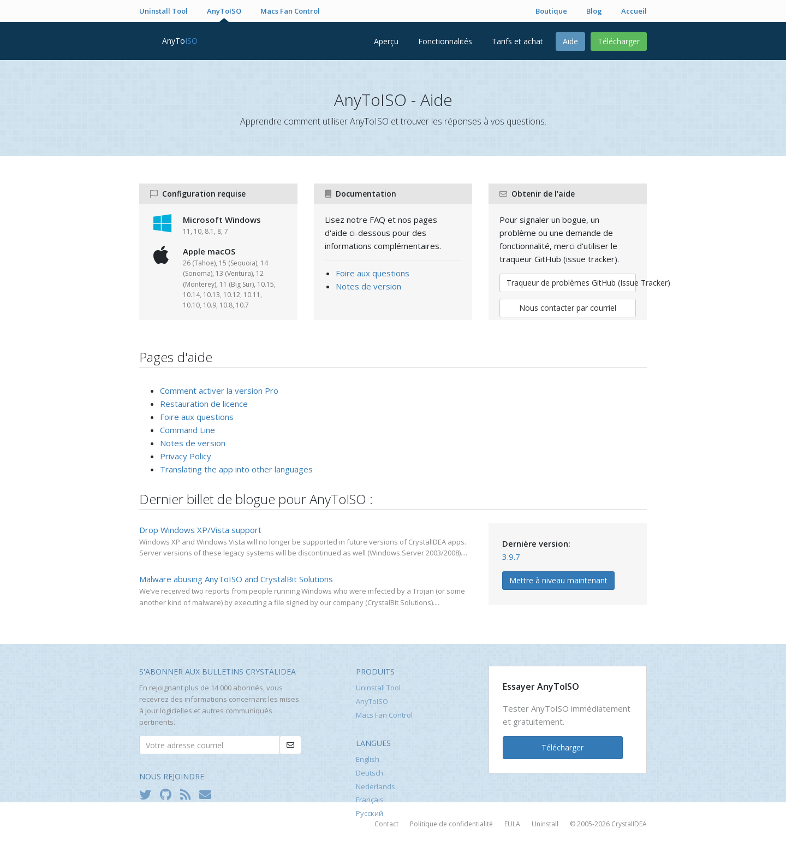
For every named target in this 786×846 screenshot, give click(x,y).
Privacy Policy (185, 456)
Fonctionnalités (445, 41)
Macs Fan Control (290, 11)
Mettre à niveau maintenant (558, 580)
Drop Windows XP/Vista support (200, 529)
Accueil (634, 11)
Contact (386, 824)
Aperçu (386, 41)
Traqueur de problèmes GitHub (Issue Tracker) (571, 282)
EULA (512, 824)
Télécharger (619, 41)
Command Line (187, 429)
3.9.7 (511, 556)
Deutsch (369, 773)
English (367, 759)
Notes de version (368, 286)
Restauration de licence (204, 403)
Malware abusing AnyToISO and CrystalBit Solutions (236, 578)
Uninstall (545, 824)
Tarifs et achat (517, 41)
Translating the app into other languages (236, 469)
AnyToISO (224, 11)
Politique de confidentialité (451, 824)
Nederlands (375, 786)
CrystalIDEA (629, 824)
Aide (570, 41)
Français (370, 799)
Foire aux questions (372, 273)
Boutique (551, 11)
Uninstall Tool (163, 11)
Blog (594, 11)
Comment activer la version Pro (219, 390)
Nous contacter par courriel (567, 308)
